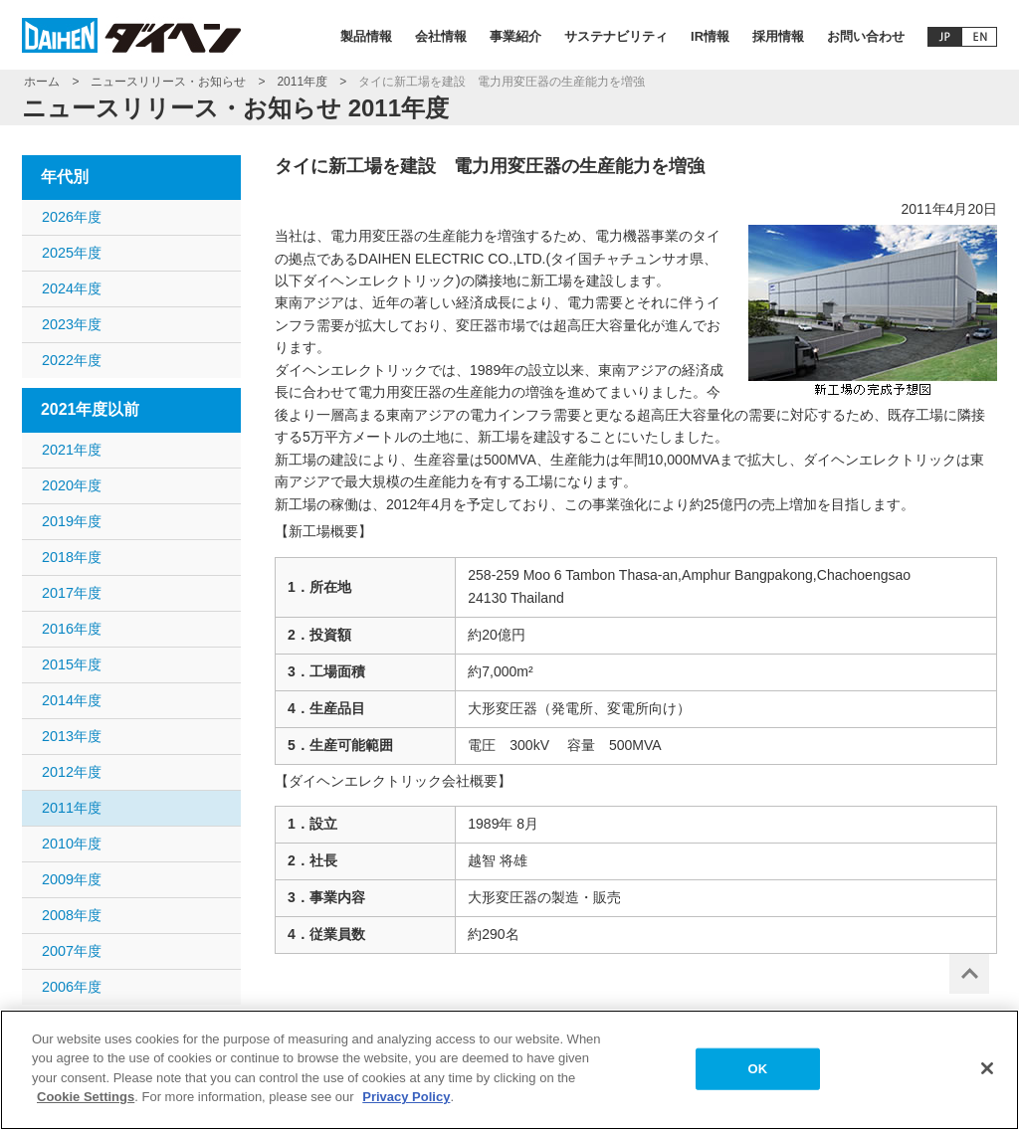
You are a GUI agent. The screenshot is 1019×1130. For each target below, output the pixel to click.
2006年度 (72, 987)
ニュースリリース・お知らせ (168, 82)
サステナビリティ (616, 36)
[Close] (987, 1077)
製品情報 (366, 36)
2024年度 (72, 288)
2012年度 (72, 772)
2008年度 (72, 915)
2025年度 (72, 253)
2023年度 (72, 324)
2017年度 (72, 593)
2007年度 (72, 951)
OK (758, 1076)
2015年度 (72, 664)
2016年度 (72, 629)
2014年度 (72, 700)
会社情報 (441, 36)
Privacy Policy (406, 1106)
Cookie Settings (85, 1106)
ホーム (42, 82)
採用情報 (778, 36)
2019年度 (72, 521)
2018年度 (72, 557)
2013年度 (72, 736)
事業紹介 (515, 36)
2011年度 (302, 82)
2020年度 (72, 485)
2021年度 (72, 450)
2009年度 (72, 879)
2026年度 (72, 217)
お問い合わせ (866, 36)
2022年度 (72, 360)
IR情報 (710, 36)
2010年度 (72, 843)
